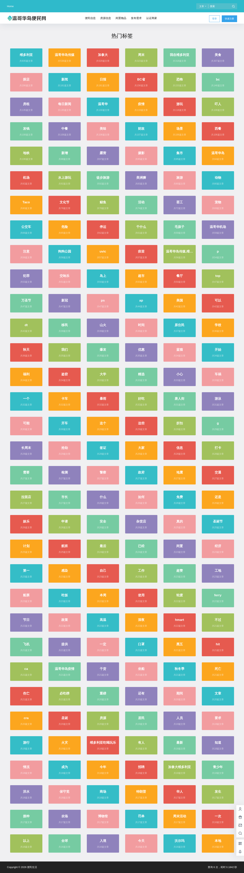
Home (10, 6)
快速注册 (229, 18)
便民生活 (31, 867)
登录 (214, 18)
